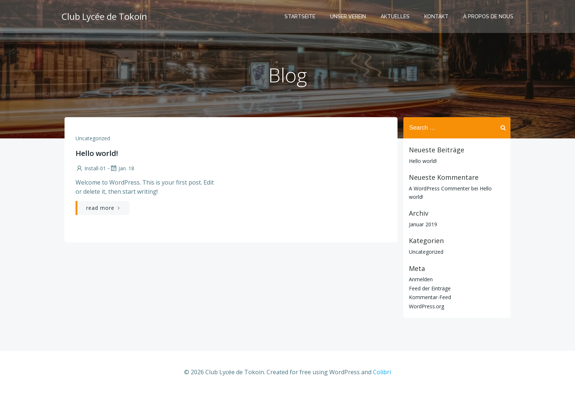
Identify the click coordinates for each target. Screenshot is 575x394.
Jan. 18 (122, 168)
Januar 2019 (423, 224)
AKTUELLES (395, 16)
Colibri (382, 372)
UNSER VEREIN (348, 16)
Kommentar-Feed (430, 297)
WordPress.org (426, 306)
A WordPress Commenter (439, 188)
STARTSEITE (300, 16)
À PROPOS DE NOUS (488, 16)
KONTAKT (436, 16)
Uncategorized (93, 138)
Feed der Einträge (430, 288)
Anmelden (421, 279)
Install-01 (91, 168)
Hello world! (423, 160)
